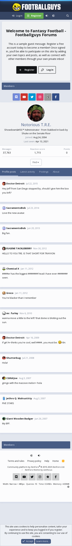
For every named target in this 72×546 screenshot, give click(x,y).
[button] (53, 15)
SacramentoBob (16, 207)
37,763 (7, 152)
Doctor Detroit (15, 183)
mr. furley (12, 313)
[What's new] (60, 15)
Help (46, 460)
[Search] (67, 15)
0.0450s (48, 484)
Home (55, 460)
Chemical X (12, 268)
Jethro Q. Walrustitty (19, 398)
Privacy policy (34, 460)
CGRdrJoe (11, 378)
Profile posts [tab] (9, 171)
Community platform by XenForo (36, 467)
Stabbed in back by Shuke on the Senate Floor (45, 131)
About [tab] (56, 171)
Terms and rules (16, 460)
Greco (9, 293)
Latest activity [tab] (27, 171)
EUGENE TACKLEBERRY (19, 248)
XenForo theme (32, 469)
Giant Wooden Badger (19, 418)
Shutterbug (13, 357)
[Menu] (5, 15)
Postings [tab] (44, 171)
